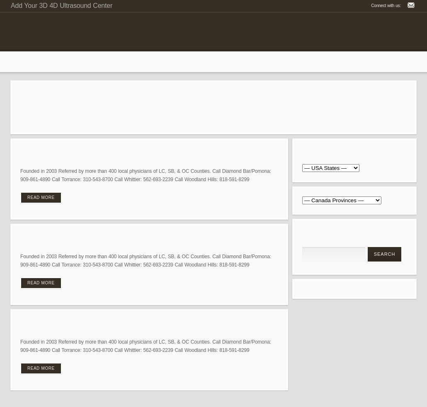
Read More (41, 197)
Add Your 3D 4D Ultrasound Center (61, 5)
